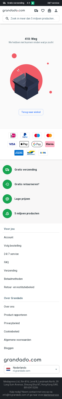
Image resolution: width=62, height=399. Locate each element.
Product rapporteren (31, 315)
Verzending (31, 270)
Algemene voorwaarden (31, 340)
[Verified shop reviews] (32, 3)
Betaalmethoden (31, 279)
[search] (35, 18)
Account (31, 237)
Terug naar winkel (31, 112)
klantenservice (51, 395)
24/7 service (53, 3)
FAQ (31, 262)
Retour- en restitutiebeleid (31, 287)
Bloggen (31, 348)
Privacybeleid (31, 323)
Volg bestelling (31, 246)
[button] (31, 369)
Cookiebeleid (31, 331)
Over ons (31, 307)
